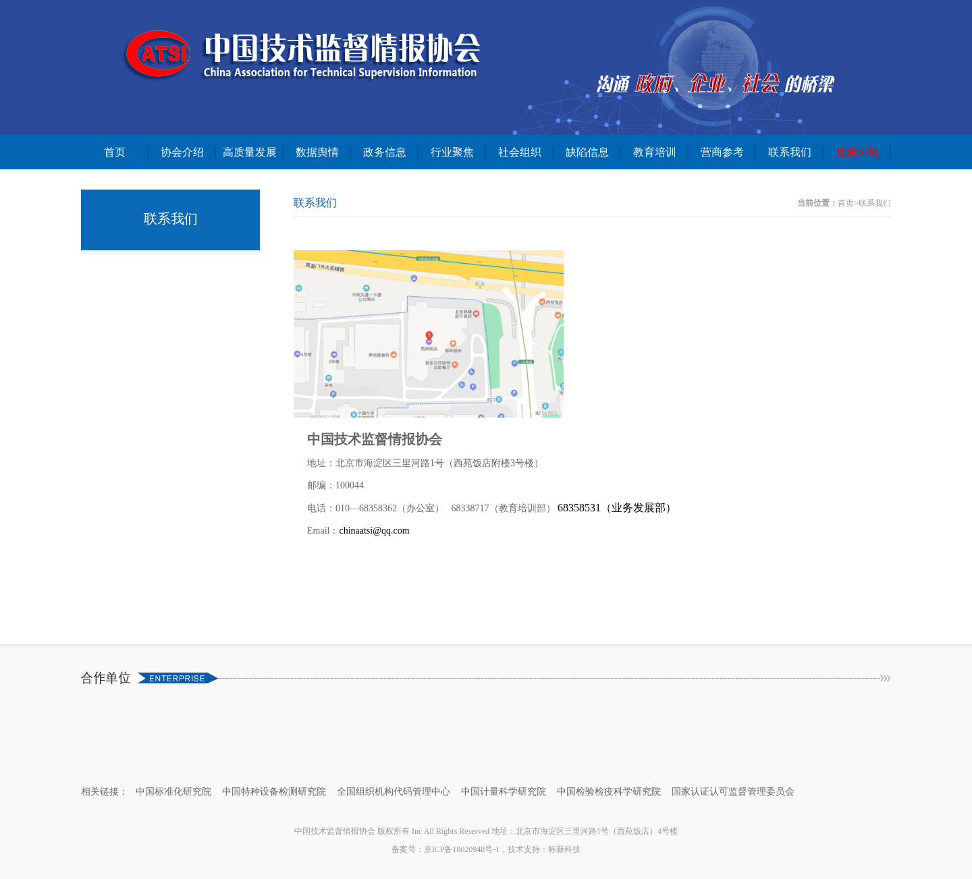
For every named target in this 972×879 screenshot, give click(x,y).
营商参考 (722, 152)
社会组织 (519, 152)
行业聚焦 (452, 152)
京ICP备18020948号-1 (462, 849)
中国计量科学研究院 (503, 792)
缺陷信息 (587, 152)
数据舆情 (317, 152)
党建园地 (857, 152)
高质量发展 (250, 152)
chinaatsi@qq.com (374, 531)
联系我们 (789, 152)
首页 (115, 152)
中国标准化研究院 (173, 792)
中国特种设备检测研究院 (274, 792)
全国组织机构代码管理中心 (393, 792)
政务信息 (384, 152)
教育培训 (654, 152)
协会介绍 (182, 152)
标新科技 (564, 849)
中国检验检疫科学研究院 (609, 792)
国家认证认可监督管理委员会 (733, 792)
